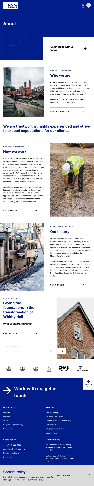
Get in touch (20, 211)
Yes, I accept (73, 475)
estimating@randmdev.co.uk (14, 449)
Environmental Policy (54, 417)
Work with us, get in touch (30, 392)
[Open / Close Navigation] (88, 5)
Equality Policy (52, 433)
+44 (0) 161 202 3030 (12, 445)
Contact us (7, 457)
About (5, 421)
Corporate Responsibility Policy (58, 421)
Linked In (15, 453)
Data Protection (52, 425)
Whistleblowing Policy (55, 429)
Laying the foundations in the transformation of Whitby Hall (18, 310)
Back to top (88, 384)
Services (6, 417)
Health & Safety (52, 413)
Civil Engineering (11, 324)
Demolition (26, 324)
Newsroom (7, 429)
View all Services (67, 111)
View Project (20, 333)
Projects (6, 413)
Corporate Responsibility (13, 425)
